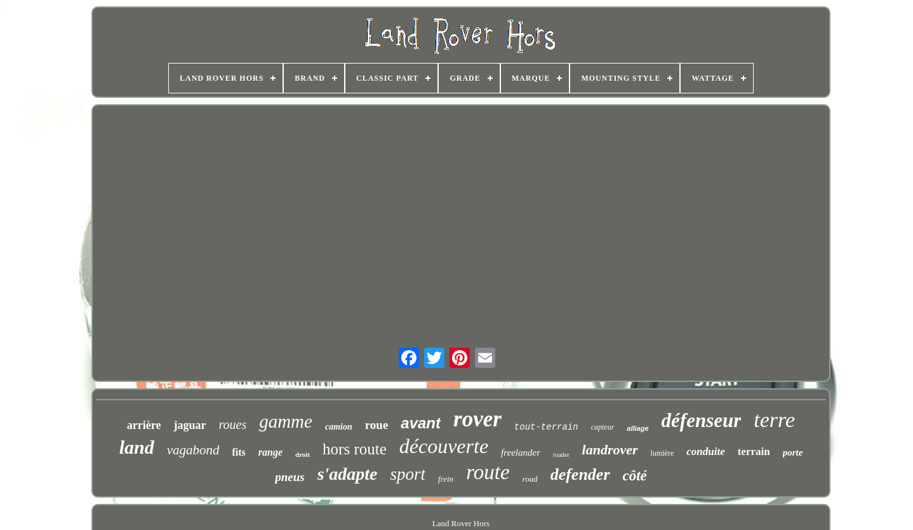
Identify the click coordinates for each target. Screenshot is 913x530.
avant (421, 422)
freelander (520, 452)
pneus (289, 477)
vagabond (193, 450)
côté (635, 476)
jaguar (189, 425)
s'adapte (347, 474)
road (530, 479)
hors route (355, 449)
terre (774, 419)
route (487, 472)
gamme (285, 421)
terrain (754, 451)
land (136, 447)
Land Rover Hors (461, 523)
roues (232, 424)
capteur (603, 427)
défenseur (702, 420)
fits (238, 452)
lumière (662, 453)
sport (408, 474)
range (270, 452)
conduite (705, 451)
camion (338, 426)
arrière (144, 425)
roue (377, 424)
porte (793, 452)
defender (580, 474)
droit (302, 454)
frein (445, 479)
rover (477, 419)
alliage (637, 428)
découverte (443, 446)
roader (561, 454)
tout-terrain (546, 427)
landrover (610, 450)
